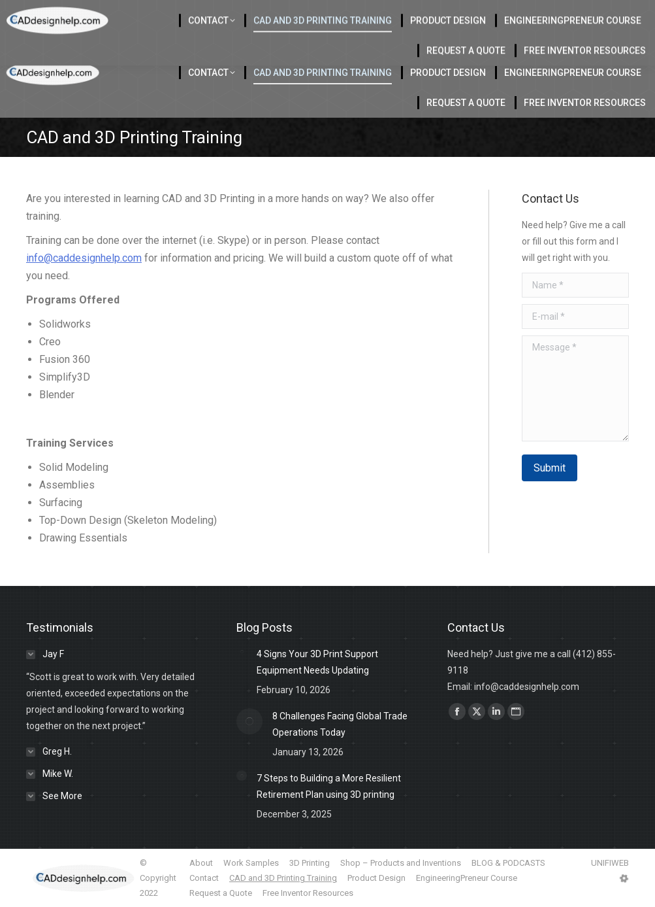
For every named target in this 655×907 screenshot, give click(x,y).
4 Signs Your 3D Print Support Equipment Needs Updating (317, 662)
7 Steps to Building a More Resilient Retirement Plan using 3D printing (329, 786)
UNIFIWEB (610, 863)
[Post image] (241, 651)
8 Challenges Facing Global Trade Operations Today (339, 724)
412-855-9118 (511, 13)
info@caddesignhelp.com (84, 258)
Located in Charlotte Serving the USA (275, 13)
